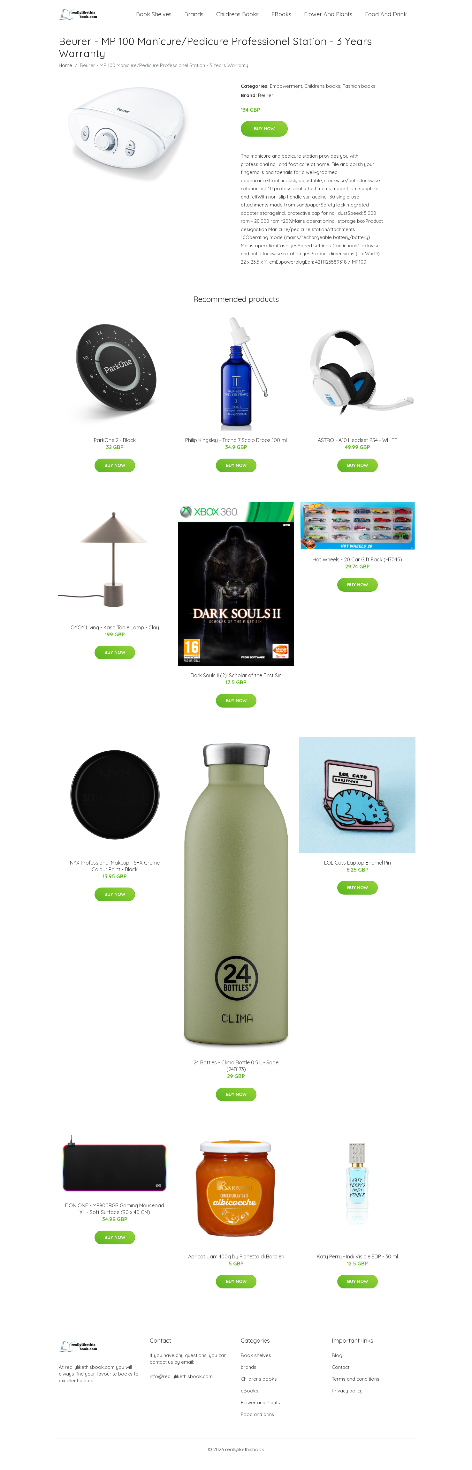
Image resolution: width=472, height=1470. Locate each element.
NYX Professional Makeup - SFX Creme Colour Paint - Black (115, 875)
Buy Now (264, 138)
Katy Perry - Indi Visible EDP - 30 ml (357, 1266)
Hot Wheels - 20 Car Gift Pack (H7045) (357, 569)
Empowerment (286, 96)
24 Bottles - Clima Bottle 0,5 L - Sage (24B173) (236, 1075)
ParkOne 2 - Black (115, 449)
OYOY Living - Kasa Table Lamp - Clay (115, 637)
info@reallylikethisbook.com (181, 1386)
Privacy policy (347, 1400)
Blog (337, 1365)
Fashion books (359, 96)
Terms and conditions (355, 1388)
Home (65, 75)
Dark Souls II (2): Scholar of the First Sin (236, 685)
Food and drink (386, 19)
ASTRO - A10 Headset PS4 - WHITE (357, 449)
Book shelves (153, 19)
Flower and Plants (328, 19)
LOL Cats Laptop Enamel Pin (357, 872)
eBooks (281, 19)
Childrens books (237, 19)
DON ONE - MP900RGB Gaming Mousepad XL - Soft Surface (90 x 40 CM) (114, 1218)
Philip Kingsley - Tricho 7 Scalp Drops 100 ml (236, 449)
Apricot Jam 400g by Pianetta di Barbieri (236, 1266)
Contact (340, 1377)
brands (193, 19)
